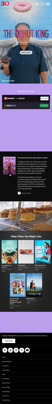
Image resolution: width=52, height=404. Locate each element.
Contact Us (5, 396)
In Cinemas (5, 366)
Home (4, 357)
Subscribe (8, 341)
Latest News (6, 370)
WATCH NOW (44, 98)
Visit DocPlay (6, 387)
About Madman (6, 361)
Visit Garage (5, 391)
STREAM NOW (44, 105)
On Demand (5, 378)
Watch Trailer (26, 52)
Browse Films (6, 383)
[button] (4, 216)
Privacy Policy (6, 400)
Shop (3, 374)
